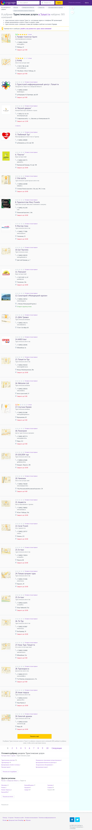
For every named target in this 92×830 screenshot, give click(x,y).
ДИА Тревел (22, 317)
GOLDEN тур (22, 454)
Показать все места (8, 796)
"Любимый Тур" (22, 134)
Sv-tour (19, 549)
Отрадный (27, 787)
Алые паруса (22, 692)
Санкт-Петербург (19, 820)
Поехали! (20, 272)
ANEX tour (21, 339)
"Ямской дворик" (23, 108)
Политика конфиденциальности (47, 817)
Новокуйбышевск (29, 785)
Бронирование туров (41, 767)
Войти (87, 3)
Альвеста (20, 502)
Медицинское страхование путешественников (48, 760)
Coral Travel (21, 526)
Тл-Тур (19, 621)
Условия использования (31, 817)
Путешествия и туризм (8, 756)
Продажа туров (5, 767)
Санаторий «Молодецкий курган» (31, 295)
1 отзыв (29, 34)
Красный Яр (4, 792)
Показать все (4, 804)
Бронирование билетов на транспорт (46, 762)
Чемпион (20, 478)
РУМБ (18, 60)
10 (47, 748)
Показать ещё (34, 736)
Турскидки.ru (22, 668)
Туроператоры (5, 762)
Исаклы (3, 787)
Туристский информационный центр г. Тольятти (37, 84)
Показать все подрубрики (10, 771)
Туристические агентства (8, 760)
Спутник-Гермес (23, 407)
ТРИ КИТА (20, 178)
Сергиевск (50, 785)
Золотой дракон (23, 716)
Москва (5, 820)
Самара (26, 790)
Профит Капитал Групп (26, 37)
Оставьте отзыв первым (31, 82)
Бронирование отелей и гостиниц (10, 765)
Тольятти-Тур (22, 359)
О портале (11, 817)
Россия (3, 781)
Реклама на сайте (19, 817)
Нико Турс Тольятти (25, 645)
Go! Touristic (21, 250)
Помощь (5, 817)
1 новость (17, 126)
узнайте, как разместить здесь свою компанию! (35, 28)
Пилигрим (21, 431)
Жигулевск (4, 785)
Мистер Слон (21, 226)
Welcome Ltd (22, 383)
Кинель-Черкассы (6, 790)
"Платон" (20, 154)
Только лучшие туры (25, 573)
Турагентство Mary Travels (27, 202)
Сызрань (49, 787)
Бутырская (11, 820)
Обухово (28, 820)
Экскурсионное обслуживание (44, 765)
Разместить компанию (75, 2)
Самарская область (13, 781)
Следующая (57, 748)
